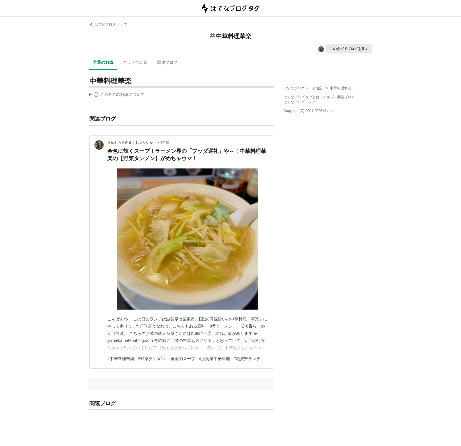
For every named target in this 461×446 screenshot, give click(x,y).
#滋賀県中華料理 (214, 358)
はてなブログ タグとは (301, 97)
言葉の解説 (103, 62)
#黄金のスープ (182, 358)
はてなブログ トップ (108, 24)
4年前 (164, 143)
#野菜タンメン (151, 358)
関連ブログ (167, 62)
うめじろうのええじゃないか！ (132, 143)
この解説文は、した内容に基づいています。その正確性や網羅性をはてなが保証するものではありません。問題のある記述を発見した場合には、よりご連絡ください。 (117, 95)
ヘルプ (328, 97)
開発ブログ (346, 97)
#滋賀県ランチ (246, 358)
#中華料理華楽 (120, 358)
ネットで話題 (135, 62)
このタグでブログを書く (349, 49)
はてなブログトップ (299, 102)
